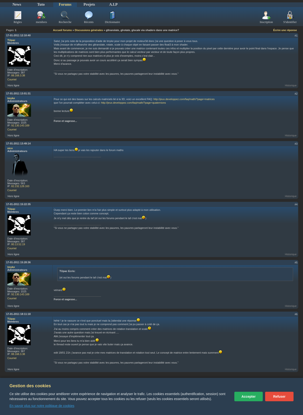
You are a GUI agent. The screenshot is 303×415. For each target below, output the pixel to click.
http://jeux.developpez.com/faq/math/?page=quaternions (133, 102)
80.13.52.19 (18, 244)
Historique (291, 85)
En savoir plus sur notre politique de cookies (41, 406)
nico (10, 148)
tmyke (11, 98)
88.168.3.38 (18, 75)
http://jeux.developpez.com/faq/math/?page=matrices (183, 99)
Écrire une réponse (285, 30)
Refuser (279, 396)
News (17, 4)
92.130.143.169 (20, 125)
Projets (89, 4)
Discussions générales (89, 30)
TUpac (11, 40)
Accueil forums (62, 30)
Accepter (248, 396)
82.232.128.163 (20, 186)
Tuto (41, 4)
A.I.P (113, 4)
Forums (65, 4)
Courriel (12, 79)
